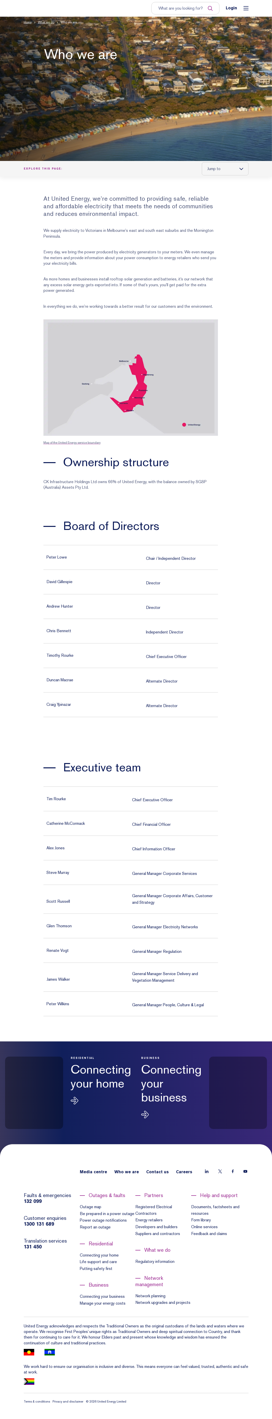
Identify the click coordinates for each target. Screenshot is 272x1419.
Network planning (150, 1296)
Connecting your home (99, 1255)
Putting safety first (96, 1268)
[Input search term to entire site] (183, 8)
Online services (204, 1226)
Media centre (93, 1172)
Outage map (90, 1206)
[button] (136, 89)
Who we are (126, 1172)
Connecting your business (102, 1296)
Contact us (157, 1172)
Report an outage (95, 1227)
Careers (184, 1172)
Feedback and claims (209, 1233)
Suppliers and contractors (157, 1233)
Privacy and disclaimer (68, 1402)
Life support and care (98, 1261)
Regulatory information (155, 1261)
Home (28, 22)
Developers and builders (156, 1226)
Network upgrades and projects (162, 1302)
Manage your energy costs (103, 1303)
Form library (201, 1220)
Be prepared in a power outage (107, 1213)
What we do (46, 22)
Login (231, 8)
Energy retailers (149, 1220)
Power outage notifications (103, 1220)
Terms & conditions (37, 1402)
